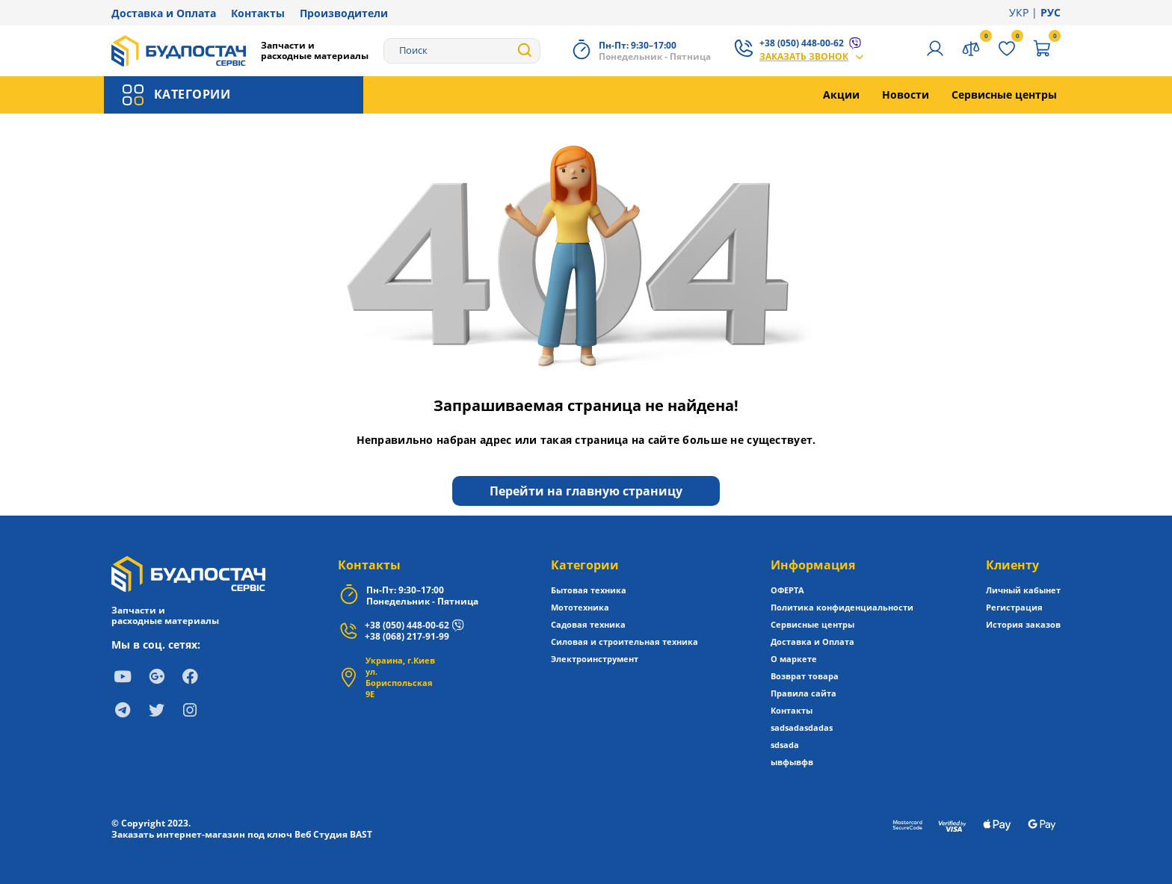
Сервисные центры (1004, 94)
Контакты (258, 13)
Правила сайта (803, 693)
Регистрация (1014, 607)
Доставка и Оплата (163, 13)
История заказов (1023, 624)
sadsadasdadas (802, 727)
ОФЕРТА (787, 590)
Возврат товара (805, 675)
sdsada (785, 744)
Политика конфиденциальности (842, 607)
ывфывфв (792, 761)
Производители (344, 13)
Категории (585, 565)
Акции (841, 94)
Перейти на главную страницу (586, 491)
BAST (361, 834)
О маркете (794, 658)
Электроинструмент (594, 658)
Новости (905, 94)
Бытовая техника (588, 590)
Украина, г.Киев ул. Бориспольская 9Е (400, 677)
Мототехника (580, 607)
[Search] (461, 51)
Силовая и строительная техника (624, 641)
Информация (813, 565)
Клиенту (1012, 565)
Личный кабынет (1023, 590)
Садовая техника (588, 624)
